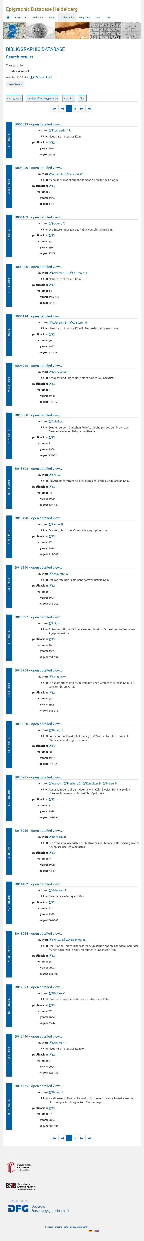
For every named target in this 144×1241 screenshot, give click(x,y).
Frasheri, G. (74, 783)
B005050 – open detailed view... (38, 167)
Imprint (58, 1226)
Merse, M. (112, 783)
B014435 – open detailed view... (38, 1086)
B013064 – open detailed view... (38, 933)
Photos (52, 17)
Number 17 (9, 954)
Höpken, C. (59, 993)
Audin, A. (57, 174)
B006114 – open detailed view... (38, 316)
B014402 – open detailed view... (38, 884)
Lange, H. (58, 524)
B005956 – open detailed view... (38, 365)
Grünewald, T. (60, 372)
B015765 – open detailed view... (38, 777)
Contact (49, 1226)
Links (108, 17)
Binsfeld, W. (75, 174)
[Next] (82, 108)
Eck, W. (56, 474)
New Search (15, 84)
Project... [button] (20, 17)
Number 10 (9, 586)
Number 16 (9, 903)
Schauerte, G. (60, 573)
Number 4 (9, 285)
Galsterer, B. (59, 272)
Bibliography (67, 17)
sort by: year (14, 98)
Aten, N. (57, 783)
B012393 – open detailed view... (38, 987)
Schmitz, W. (59, 676)
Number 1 (9, 140)
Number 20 (9, 1107)
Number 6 (9, 384)
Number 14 (9, 798)
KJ (53, 142)
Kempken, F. (93, 783)
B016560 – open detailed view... (38, 724)
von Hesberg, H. (76, 939)
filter (82, 98)
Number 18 (9, 1006)
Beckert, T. (58, 223)
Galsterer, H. (80, 272)
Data (98, 17)
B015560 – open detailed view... (38, 415)
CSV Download (41, 77)
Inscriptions (37, 17)
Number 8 (9, 487)
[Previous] (62, 108)
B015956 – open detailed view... (38, 830)
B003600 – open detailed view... (38, 266)
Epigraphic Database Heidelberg (42, 9)
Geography (84, 17)
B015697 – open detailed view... (38, 617)
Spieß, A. (57, 421)
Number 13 (9, 745)
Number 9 (9, 537)
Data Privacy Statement (75, 1226)
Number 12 (9, 691)
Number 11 (9, 638)
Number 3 (9, 236)
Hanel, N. (57, 730)
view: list (69, 98)
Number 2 (9, 186)
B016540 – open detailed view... (38, 567)
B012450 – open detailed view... (38, 1036)
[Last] (55, 108)
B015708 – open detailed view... (38, 670)
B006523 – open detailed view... (38, 124)
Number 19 (9, 1055)
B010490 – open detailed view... (38, 518)
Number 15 (9, 851)
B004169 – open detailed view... (38, 217)
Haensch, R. (59, 837)
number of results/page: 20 (42, 98)
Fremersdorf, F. (61, 130)
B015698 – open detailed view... (38, 468)
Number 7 (9, 436)
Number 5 (9, 335)
